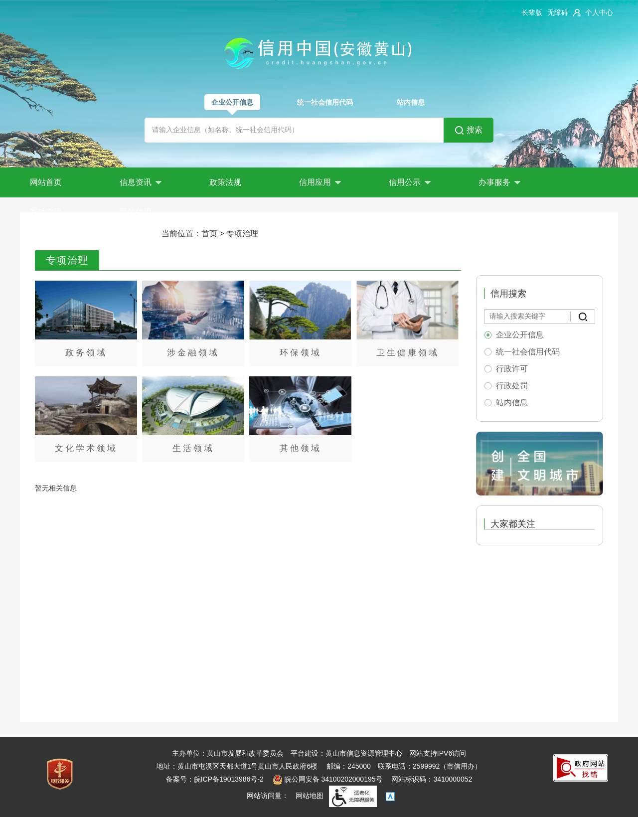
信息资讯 (140, 182)
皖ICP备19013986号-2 (229, 779)
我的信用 (136, 212)
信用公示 (410, 182)
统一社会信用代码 (325, 102)
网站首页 (46, 182)
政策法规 (225, 182)
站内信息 (411, 102)
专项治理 (242, 233)
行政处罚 (512, 385)
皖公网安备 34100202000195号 (328, 779)
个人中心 (599, 12)
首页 (209, 233)
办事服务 (499, 182)
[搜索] (583, 317)
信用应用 (320, 182)
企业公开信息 (232, 102)
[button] (531, 12)
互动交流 (46, 212)
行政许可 (512, 368)
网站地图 (309, 796)
